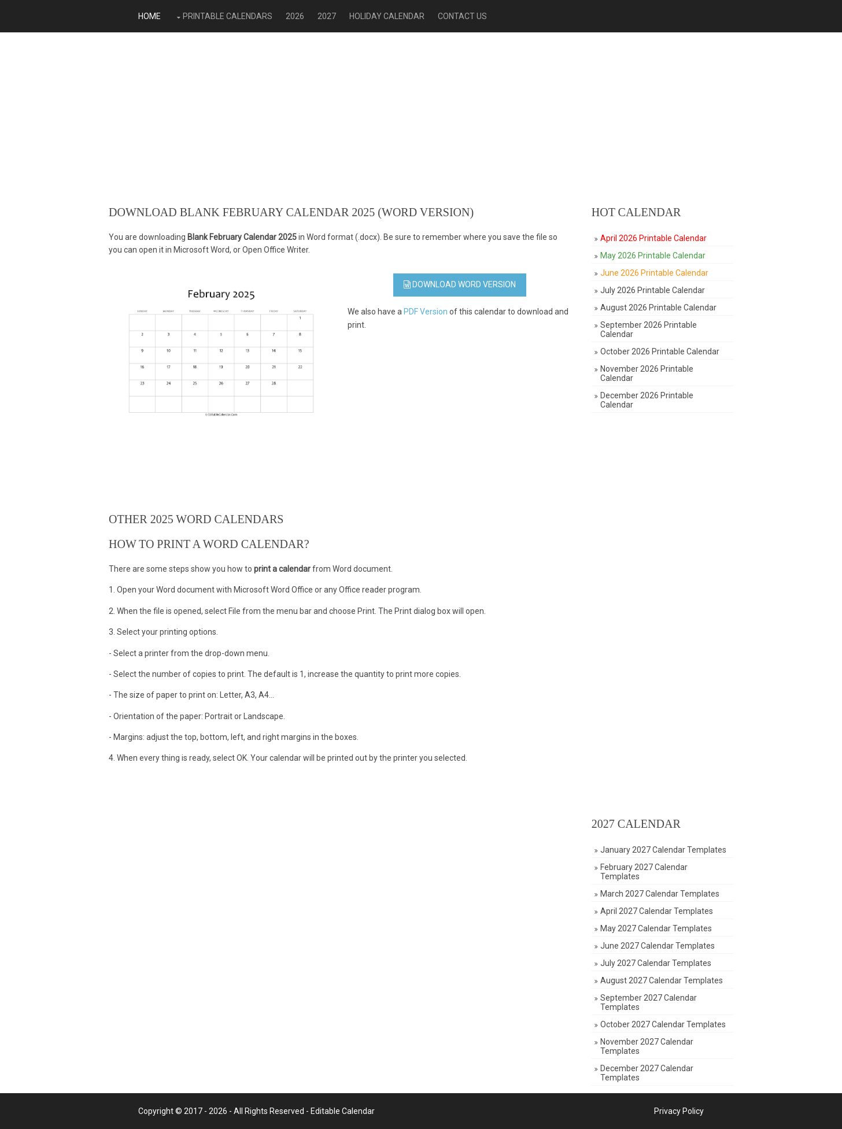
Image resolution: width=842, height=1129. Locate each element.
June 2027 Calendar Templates (657, 945)
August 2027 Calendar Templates (661, 980)
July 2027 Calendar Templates (655, 963)
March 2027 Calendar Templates (659, 893)
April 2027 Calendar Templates (656, 911)
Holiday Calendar (386, 16)
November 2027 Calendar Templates (646, 1046)
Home (149, 16)
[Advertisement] (421, 119)
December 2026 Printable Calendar (646, 400)
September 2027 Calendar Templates (648, 1002)
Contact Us (462, 16)
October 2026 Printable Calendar (659, 351)
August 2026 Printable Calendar (658, 307)
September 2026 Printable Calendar (648, 329)
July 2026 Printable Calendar (652, 290)
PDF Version (426, 311)
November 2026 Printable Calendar (646, 373)
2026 (295, 16)
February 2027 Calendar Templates (644, 872)
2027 (326, 16)
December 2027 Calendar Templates (646, 1073)
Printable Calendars (227, 16)
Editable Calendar (343, 1111)
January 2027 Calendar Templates (663, 849)
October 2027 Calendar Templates (663, 1024)
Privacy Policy (679, 1111)
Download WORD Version (460, 284)
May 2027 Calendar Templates (656, 928)
